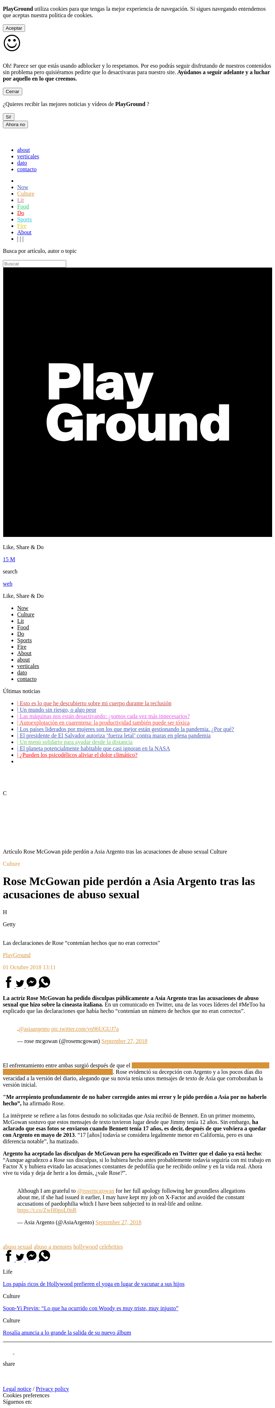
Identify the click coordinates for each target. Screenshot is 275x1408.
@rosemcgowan (96, 1191)
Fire (21, 226)
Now (22, 187)
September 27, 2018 (124, 1041)
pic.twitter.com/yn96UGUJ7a (85, 1029)
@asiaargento (34, 1029)
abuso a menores (53, 1247)
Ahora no (15, 124)
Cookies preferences (26, 1395)
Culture (25, 194)
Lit (20, 200)
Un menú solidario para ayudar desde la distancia (74, 742)
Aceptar (14, 28)
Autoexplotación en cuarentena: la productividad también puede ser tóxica (103, 723)
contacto (27, 169)
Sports (24, 219)
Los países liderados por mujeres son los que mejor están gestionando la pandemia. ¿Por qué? (125, 729)
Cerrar (12, 91)
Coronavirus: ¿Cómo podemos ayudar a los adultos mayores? (88, 761)
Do (20, 213)
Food (23, 206)
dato (22, 163)
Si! (8, 117)
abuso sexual (17, 1247)
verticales (28, 156)
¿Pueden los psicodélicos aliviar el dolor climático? (77, 755)
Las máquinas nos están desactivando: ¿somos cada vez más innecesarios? (103, 716)
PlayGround (16, 955)
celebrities (111, 1247)
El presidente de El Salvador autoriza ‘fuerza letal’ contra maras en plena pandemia (114, 735)
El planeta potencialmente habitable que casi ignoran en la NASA (93, 748)
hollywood (85, 1247)
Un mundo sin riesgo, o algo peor (56, 710)
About (24, 232)
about (23, 150)
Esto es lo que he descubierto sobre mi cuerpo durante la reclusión (94, 703)
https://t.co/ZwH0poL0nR (47, 1210)
